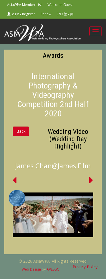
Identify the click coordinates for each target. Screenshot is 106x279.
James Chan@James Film (53, 165)
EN (59, 14)
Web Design (31, 269)
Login (14, 14)
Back (20, 131)
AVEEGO (53, 269)
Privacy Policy (85, 266)
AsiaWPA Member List (24, 4)
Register (28, 14)
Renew (46, 14)
